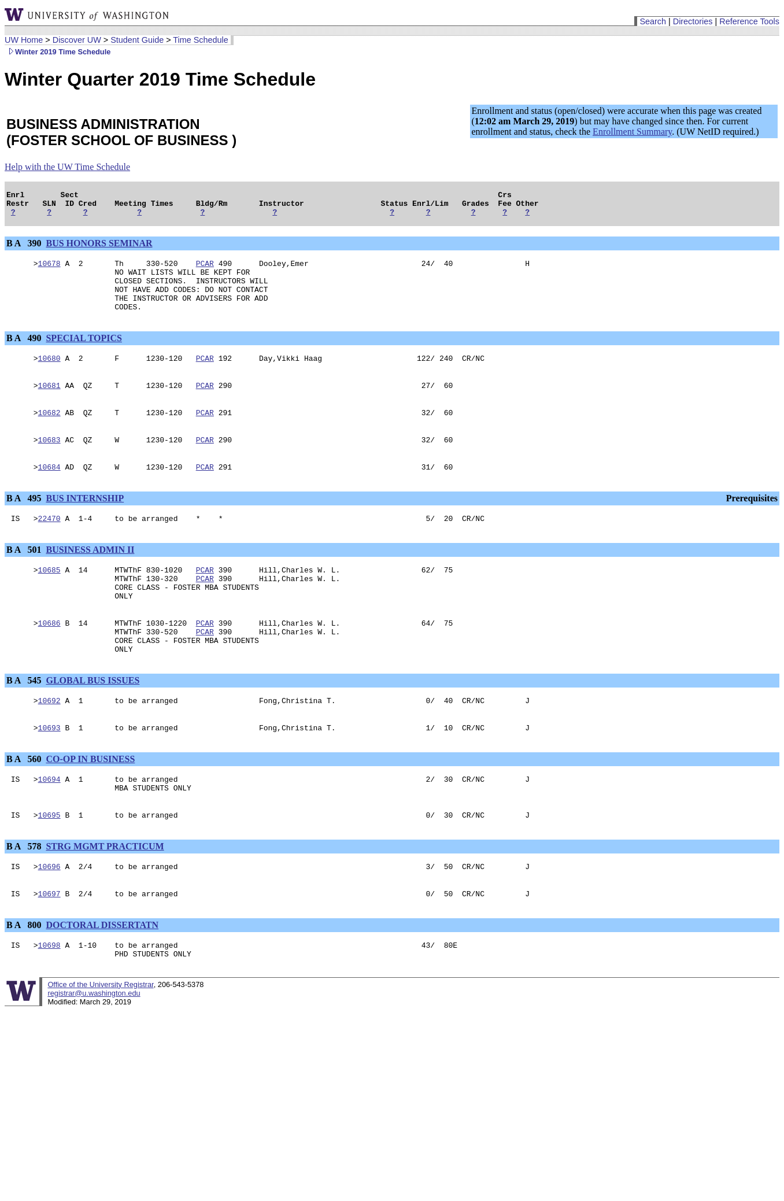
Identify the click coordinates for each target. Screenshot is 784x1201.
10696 (49, 916)
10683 (49, 462)
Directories (693, 21)
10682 (49, 433)
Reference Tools (749, 21)
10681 (49, 404)
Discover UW (77, 40)
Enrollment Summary (632, 131)
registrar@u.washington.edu (93, 1048)
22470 (49, 544)
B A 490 (24, 354)
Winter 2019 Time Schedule (57, 51)
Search (652, 21)
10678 (49, 270)
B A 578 (24, 895)
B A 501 (24, 576)
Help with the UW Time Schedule (67, 167)
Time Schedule (200, 40)
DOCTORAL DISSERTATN (102, 977)
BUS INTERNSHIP (85, 522)
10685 (49, 597)
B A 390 (24, 248)
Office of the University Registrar (100, 1040)
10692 (49, 742)
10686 (49, 657)
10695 (49, 863)
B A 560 (24, 802)
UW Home (24, 40)
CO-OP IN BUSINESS (90, 802)
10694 (49, 824)
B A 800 (24, 977)
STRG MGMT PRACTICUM (105, 895)
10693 (49, 771)
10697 (49, 945)
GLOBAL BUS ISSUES (92, 720)
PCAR (205, 270)
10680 (49, 375)
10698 (49, 998)
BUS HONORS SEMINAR (99, 248)
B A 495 (24, 522)
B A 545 (24, 720)
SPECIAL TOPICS (83, 354)
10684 (49, 491)
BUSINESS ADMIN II (90, 576)
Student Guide (137, 40)
